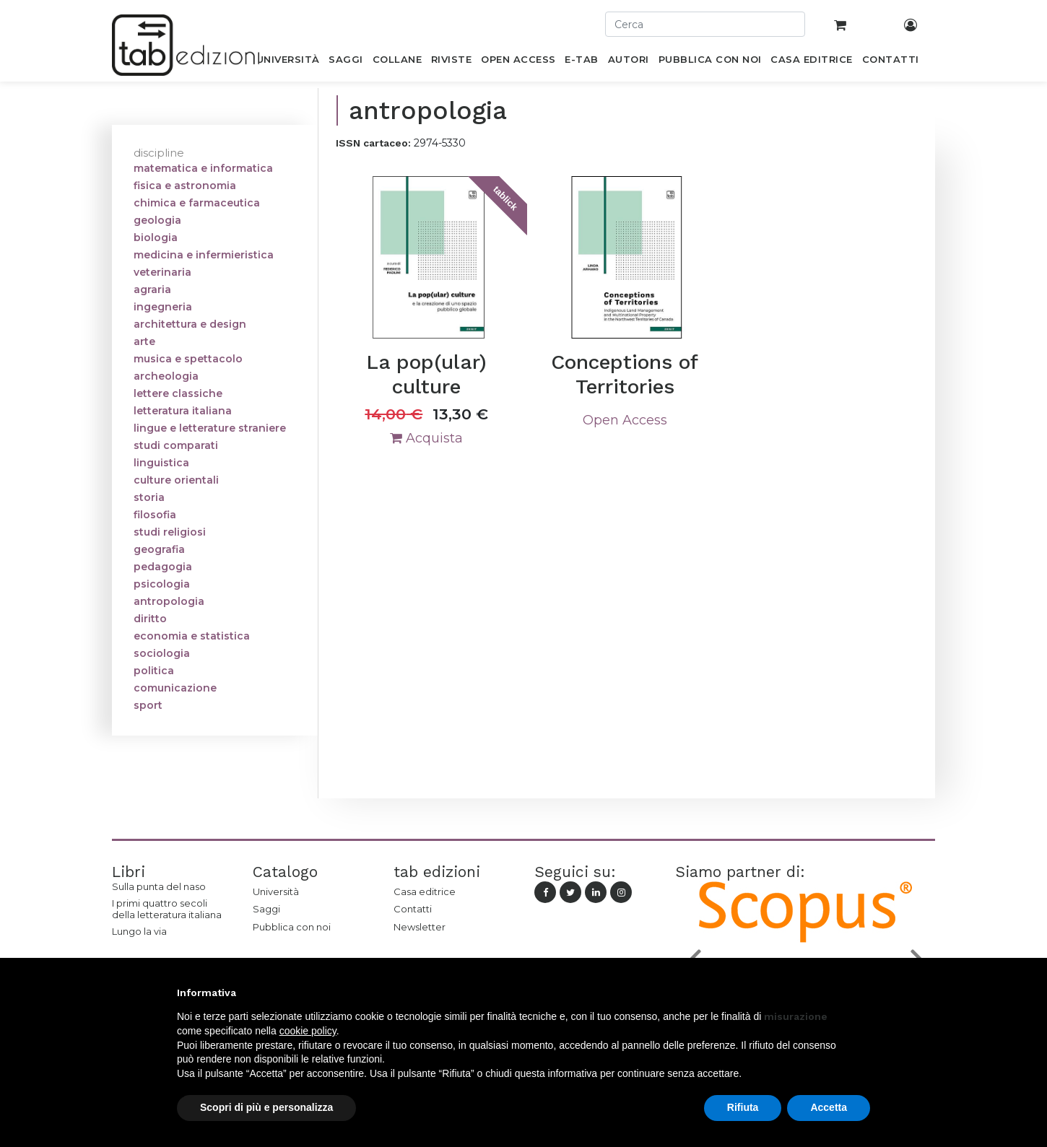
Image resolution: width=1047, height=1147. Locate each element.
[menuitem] (287, 62)
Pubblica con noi (292, 927)
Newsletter (420, 927)
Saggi (266, 909)
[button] (862, 992)
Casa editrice (425, 891)
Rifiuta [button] (743, 1107)
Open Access (625, 420)
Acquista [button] (426, 438)
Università (276, 891)
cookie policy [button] (307, 1031)
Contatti (413, 909)
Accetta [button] (828, 1107)
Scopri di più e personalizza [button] (266, 1107)
